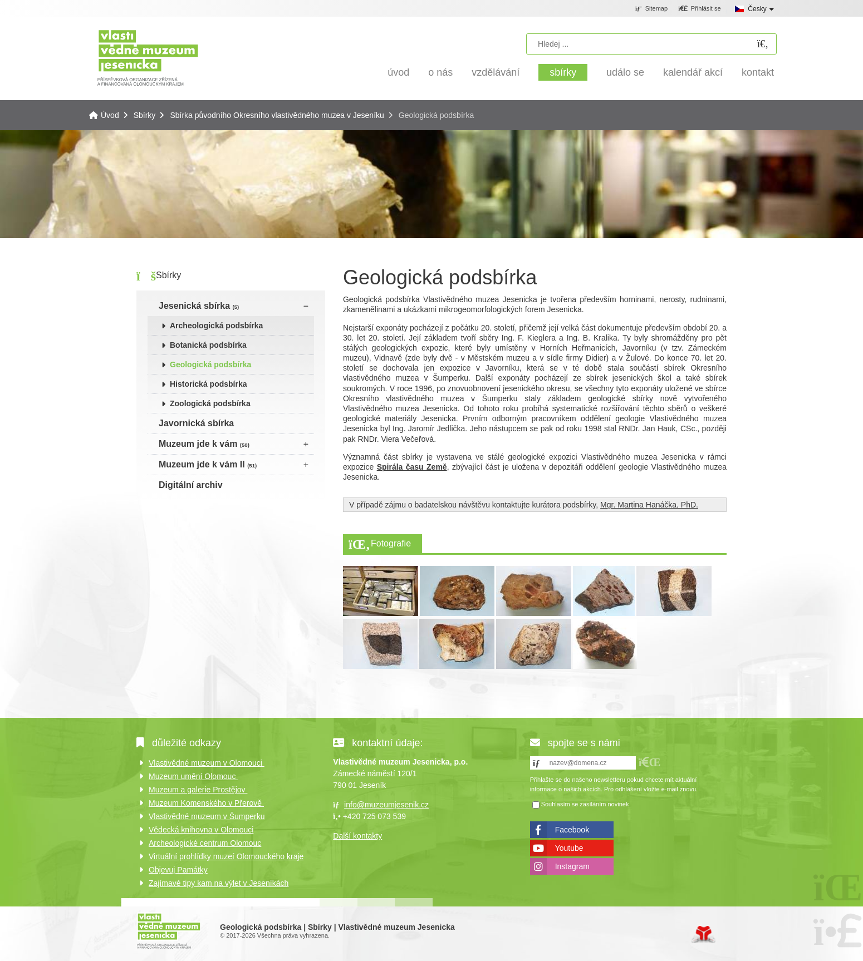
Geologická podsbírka (210, 364)
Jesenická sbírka (199, 306)
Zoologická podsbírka (210, 403)
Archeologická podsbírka (216, 325)
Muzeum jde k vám (204, 444)
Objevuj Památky (178, 869)
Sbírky (563, 72)
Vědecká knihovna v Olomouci (201, 829)
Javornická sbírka (196, 423)
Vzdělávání (495, 72)
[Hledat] (762, 44)
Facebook (572, 829)
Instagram (572, 866)
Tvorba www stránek (703, 934)
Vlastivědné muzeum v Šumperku (207, 816)
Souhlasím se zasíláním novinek (585, 804)
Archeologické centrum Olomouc (205, 843)
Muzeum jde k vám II (208, 464)
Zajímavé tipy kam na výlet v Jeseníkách (218, 883)
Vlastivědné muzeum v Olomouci (206, 762)
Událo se (625, 72)
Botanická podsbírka (208, 345)
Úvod (147, 57)
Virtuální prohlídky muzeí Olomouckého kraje (226, 856)
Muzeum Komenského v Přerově (206, 803)
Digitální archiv (191, 485)
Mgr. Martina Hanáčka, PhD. (649, 504)
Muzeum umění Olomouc (193, 776)
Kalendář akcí (693, 72)
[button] (699, 9)
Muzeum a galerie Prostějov (198, 789)
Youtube (569, 848)
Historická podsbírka (208, 384)
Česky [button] (757, 9)
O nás (440, 72)
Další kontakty (357, 835)
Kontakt (758, 72)
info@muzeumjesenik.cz (386, 804)
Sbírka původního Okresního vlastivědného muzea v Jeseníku (277, 115)
